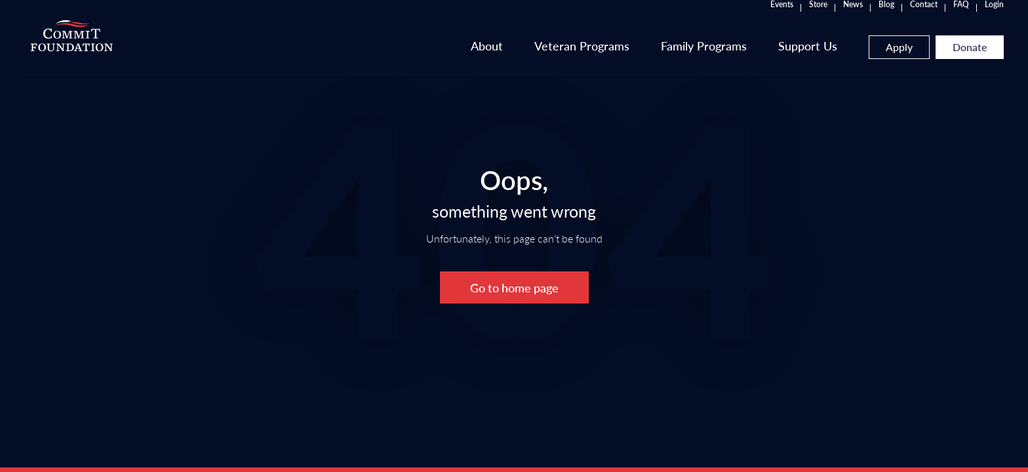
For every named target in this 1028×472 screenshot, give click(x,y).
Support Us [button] (691, 58)
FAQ (845, 20)
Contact (807, 20)
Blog (770, 20)
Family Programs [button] (588, 58)
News (737, 20)
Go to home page (514, 287)
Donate (854, 60)
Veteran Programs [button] (465, 58)
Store (702, 20)
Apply (783, 60)
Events (665, 20)
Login (878, 20)
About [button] (371, 58)
